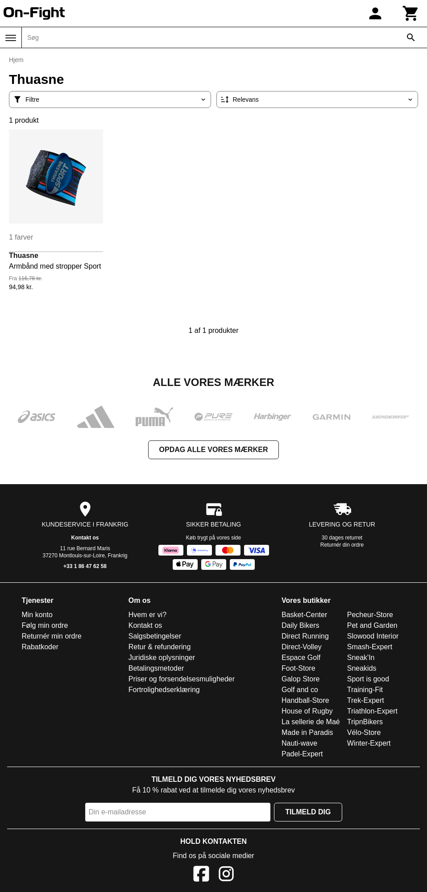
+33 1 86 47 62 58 (85, 566)
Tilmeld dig (308, 812)
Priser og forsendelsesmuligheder (182, 679)
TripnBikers (365, 722)
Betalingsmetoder (156, 668)
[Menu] (10, 38)
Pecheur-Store (370, 614)
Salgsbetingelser (155, 636)
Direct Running (305, 636)
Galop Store (300, 679)
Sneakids (362, 668)
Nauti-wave (299, 743)
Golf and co (300, 689)
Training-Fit (365, 689)
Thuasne (23, 255)
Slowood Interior (373, 636)
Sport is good (368, 679)
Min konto (36, 614)
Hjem (16, 59)
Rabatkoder (39, 647)
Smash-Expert (369, 647)
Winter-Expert (369, 743)
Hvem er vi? (147, 614)
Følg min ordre (44, 625)
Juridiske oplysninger (162, 657)
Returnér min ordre (51, 636)
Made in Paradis (307, 732)
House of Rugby (307, 711)
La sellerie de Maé (311, 722)
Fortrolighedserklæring (164, 689)
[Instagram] (226, 875)
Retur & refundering (160, 647)
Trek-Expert (365, 700)
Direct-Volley (302, 647)
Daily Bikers (300, 625)
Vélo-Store (364, 732)
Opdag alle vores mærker (213, 449)
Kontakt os (85, 538)
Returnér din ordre (342, 545)
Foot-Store (298, 668)
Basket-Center (304, 614)
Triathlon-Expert (372, 711)
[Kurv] (411, 13)
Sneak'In (361, 657)
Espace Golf (301, 657)
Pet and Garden (372, 625)
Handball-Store (305, 700)
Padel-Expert (302, 754)
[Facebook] (201, 875)
